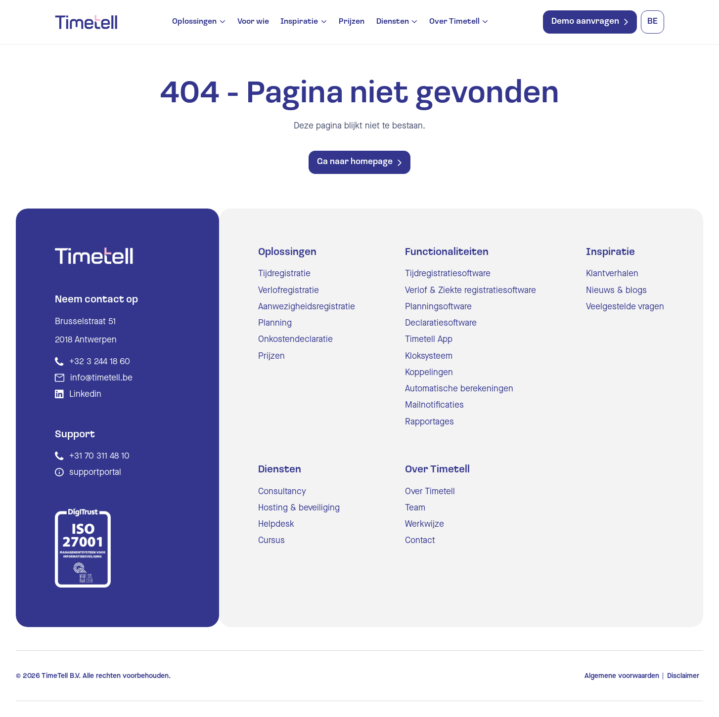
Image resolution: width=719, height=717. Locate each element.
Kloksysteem (428, 356)
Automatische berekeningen (459, 388)
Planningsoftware (438, 306)
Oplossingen (194, 22)
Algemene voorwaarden (621, 676)
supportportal (95, 472)
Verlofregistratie (288, 290)
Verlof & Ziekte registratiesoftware (470, 290)
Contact (420, 540)
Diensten (392, 22)
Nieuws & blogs (616, 290)
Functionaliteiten (447, 252)
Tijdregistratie (284, 273)
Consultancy (282, 491)
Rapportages (429, 422)
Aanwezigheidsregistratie (306, 306)
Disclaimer (683, 676)
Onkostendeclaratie (295, 339)
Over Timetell (454, 22)
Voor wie (253, 22)
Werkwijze (424, 524)
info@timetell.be (101, 378)
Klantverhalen (612, 273)
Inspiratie (299, 22)
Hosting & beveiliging (299, 508)
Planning (275, 323)
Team (415, 508)
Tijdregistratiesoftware (448, 273)
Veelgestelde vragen (625, 306)
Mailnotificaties (434, 405)
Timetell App (428, 339)
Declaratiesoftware (441, 323)
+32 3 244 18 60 (99, 361)
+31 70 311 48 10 (99, 456)
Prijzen (351, 22)
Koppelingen (429, 372)
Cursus (271, 540)
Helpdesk (276, 524)
